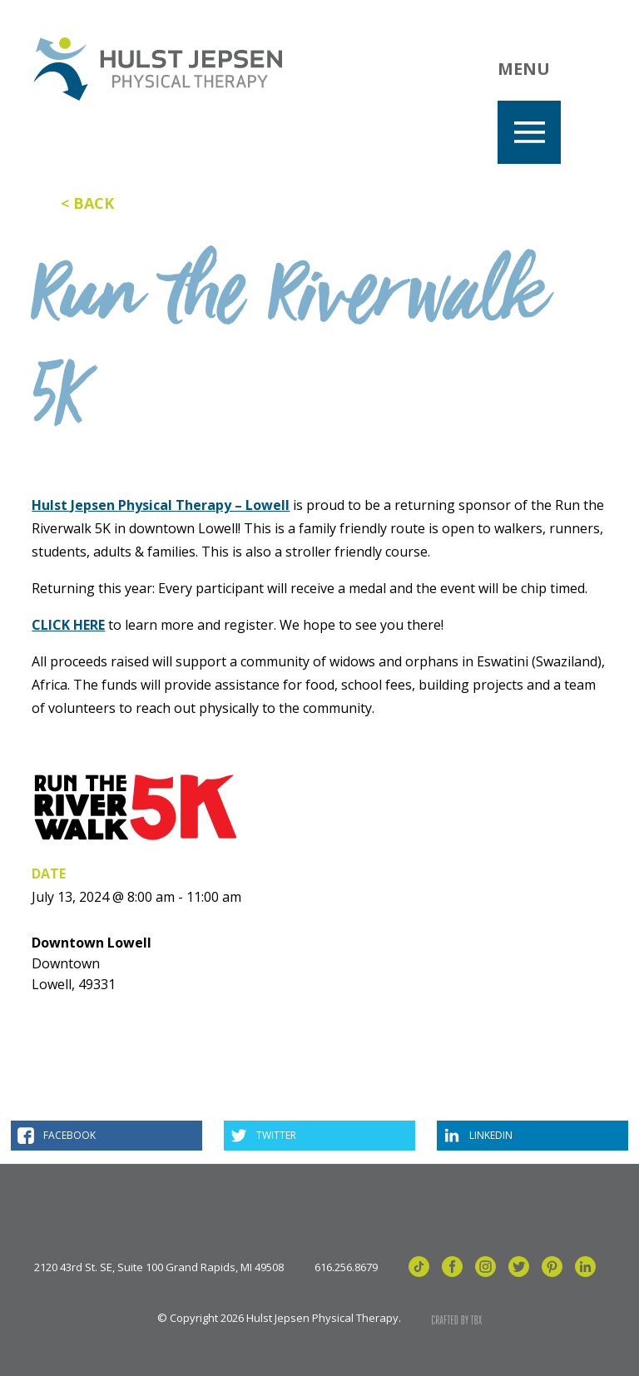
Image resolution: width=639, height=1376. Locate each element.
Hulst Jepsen (157, 69)
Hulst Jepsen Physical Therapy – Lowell (161, 505)
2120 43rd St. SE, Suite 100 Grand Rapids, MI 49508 (159, 1267)
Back (93, 203)
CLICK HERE (68, 625)
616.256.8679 (346, 1267)
